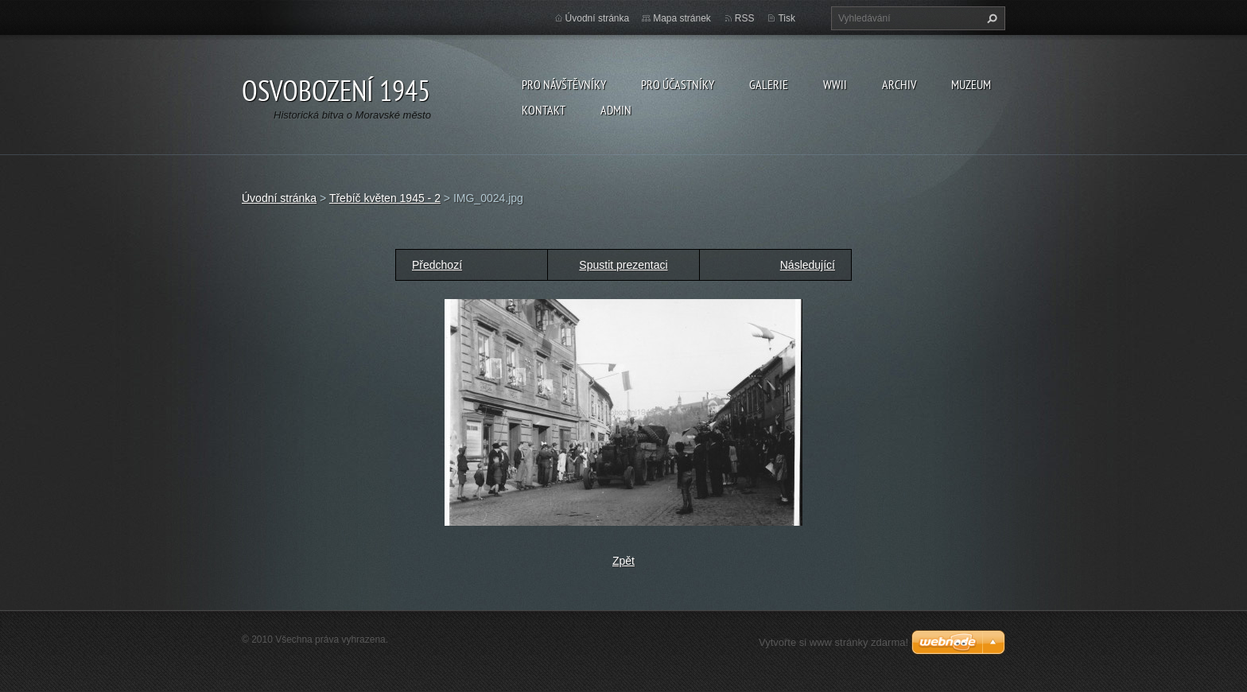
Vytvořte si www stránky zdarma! (833, 642)
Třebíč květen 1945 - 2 (385, 198)
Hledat (990, 18)
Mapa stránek (682, 18)
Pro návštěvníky (564, 84)
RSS (745, 18)
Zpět (623, 560)
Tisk (786, 18)
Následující (807, 265)
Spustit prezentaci (623, 265)
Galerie (768, 84)
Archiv (899, 84)
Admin (615, 110)
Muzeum (971, 84)
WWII (835, 84)
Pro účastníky (677, 84)
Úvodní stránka (597, 18)
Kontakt (543, 110)
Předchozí (437, 265)
